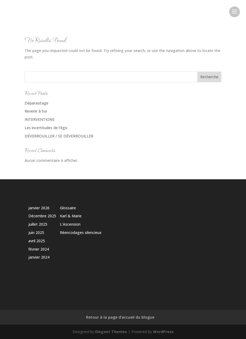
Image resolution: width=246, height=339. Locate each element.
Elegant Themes (111, 331)
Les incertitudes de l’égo (46, 127)
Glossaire (68, 207)
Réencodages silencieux (81, 232)
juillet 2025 (37, 224)
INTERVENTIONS (40, 119)
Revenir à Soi (36, 111)
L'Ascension (70, 224)
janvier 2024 (38, 257)
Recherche (209, 76)
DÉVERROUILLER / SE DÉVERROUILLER (59, 136)
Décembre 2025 (42, 215)
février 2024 (38, 249)
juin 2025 (36, 232)
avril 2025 (36, 240)
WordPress (163, 331)
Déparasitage (36, 103)
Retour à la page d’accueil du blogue (120, 317)
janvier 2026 (38, 207)
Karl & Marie (71, 215)
